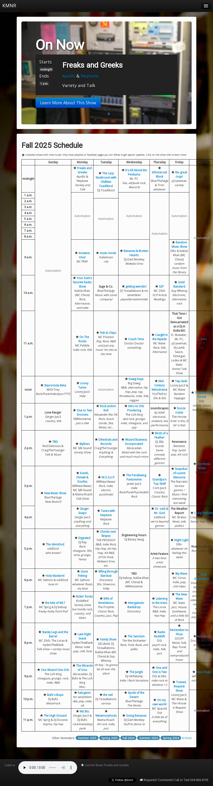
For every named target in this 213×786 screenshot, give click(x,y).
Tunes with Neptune (107, 513)
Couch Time (136, 339)
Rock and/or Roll (108, 408)
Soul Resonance (201, 577)
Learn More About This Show (68, 102)
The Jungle (136, 672)
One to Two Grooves (84, 412)
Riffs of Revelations (106, 601)
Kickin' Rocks (84, 596)
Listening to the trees (159, 601)
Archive (187, 738)
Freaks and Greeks (84, 170)
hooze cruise (180, 410)
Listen (10, 765)
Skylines (84, 444)
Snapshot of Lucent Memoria (180, 473)
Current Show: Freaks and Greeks (105, 765)
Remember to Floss (179, 632)
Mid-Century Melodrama (159, 385)
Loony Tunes (83, 385)
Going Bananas (136, 716)
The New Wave (181, 596)
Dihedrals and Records (108, 442)
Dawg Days (136, 379)
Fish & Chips (108, 333)
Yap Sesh (181, 381)
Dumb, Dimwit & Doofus (82, 477)
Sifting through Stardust (108, 573)
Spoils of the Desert (136, 695)
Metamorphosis (106, 716)
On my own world (159, 702)
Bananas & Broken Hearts (136, 253)
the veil (108, 695)
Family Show (108, 639)
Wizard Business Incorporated (136, 442)
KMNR (9, 5)
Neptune (90, 76)
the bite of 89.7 (55, 603)
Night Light (181, 540)
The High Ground (55, 716)
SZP (161, 286)
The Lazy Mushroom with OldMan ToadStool (106, 179)
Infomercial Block (159, 174)
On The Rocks (84, 339)
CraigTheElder (203, 513)
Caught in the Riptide (160, 337)
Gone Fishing (83, 573)
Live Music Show (203, 466)
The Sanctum (136, 636)
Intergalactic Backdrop (135, 605)
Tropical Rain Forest (203, 395)
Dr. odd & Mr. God (161, 511)
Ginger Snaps (83, 511)
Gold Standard (179, 284)
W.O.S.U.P (108, 477)
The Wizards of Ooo (84, 668)
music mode (108, 253)
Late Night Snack (84, 636)
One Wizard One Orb (55, 670)
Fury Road (203, 636)
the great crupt (181, 174)
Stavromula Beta (55, 385)
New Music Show (55, 493)
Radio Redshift (159, 634)
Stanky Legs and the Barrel (55, 634)
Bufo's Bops (55, 695)
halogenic (84, 693)
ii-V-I (203, 339)
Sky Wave (181, 574)
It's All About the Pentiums (136, 172)
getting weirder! (136, 286)
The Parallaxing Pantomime (136, 477)
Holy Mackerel (55, 576)
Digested (84, 538)
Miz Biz (84, 711)
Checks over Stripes (108, 534)
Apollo (68, 76)
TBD (55, 442)
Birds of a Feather (161, 435)
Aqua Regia (203, 672)
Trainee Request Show (180, 686)
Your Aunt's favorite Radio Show (82, 282)
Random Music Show (179, 244)
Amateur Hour (84, 255)
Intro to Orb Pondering (135, 408)
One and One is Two (159, 670)
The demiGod (55, 544)
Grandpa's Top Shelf (159, 481)
